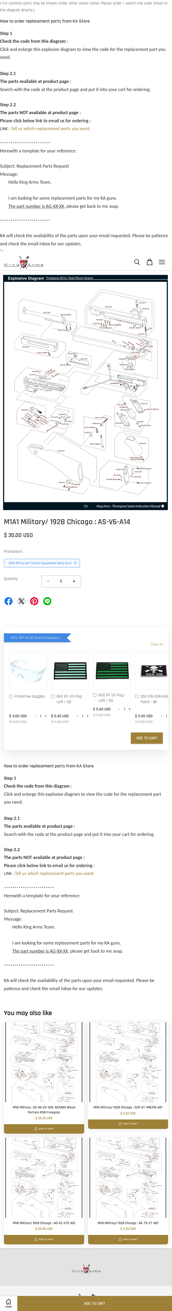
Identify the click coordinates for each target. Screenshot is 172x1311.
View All (156, 644)
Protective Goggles (27, 697)
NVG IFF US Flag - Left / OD (67, 699)
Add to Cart (146, 738)
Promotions (13, 551)
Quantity (11, 578)
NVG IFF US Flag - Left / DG (109, 698)
